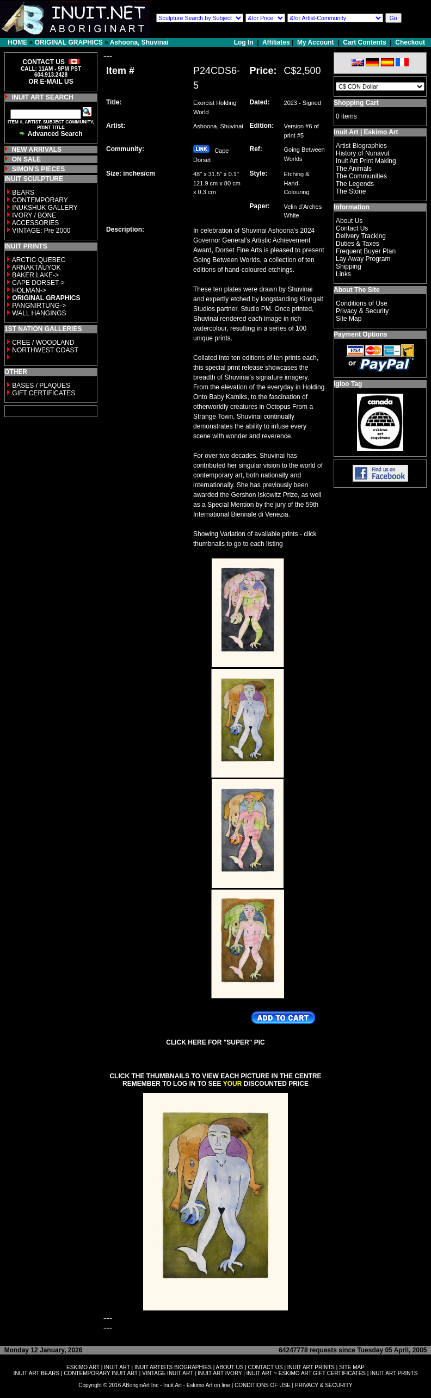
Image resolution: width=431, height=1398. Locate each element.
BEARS (23, 192)
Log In (244, 42)
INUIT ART (117, 1367)
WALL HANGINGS (39, 313)
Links (343, 274)
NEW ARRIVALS (36, 149)
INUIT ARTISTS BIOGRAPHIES (173, 1367)
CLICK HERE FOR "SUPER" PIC (215, 1042)
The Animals (354, 168)
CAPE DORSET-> (38, 283)
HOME (17, 42)
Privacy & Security (362, 311)
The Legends (355, 184)
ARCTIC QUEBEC (39, 260)
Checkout (410, 42)
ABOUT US (229, 1367)
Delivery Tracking (361, 236)
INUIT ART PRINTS (311, 1367)
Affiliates (276, 42)
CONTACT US (265, 1367)
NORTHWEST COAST (44, 350)
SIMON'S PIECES (38, 169)
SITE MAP (352, 1367)
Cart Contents (364, 42)
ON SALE (26, 159)
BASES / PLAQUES (41, 385)
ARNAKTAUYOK (36, 267)
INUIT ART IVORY (220, 1373)
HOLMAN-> (29, 290)
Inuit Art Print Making (366, 161)
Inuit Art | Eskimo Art (366, 132)
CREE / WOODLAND (42, 342)
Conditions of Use (361, 303)
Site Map (348, 318)
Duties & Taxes (357, 243)
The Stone (351, 191)
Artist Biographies (361, 146)
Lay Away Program (363, 259)
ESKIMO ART (83, 1367)
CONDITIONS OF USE (263, 1385)
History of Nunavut (363, 153)
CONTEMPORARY (39, 200)
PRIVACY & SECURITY (324, 1385)
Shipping (348, 266)
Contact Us (352, 228)
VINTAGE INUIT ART (167, 1373)
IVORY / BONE (34, 215)
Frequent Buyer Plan (366, 251)
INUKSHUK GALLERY (45, 208)
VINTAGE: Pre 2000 (41, 230)
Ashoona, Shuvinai (139, 42)
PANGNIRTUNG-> (39, 305)
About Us (349, 221)
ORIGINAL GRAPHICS (69, 42)
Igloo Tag (348, 384)
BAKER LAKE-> (35, 275)
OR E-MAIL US (50, 81)
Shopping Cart (356, 103)
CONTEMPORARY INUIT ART (101, 1373)
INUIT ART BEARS (36, 1373)
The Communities (361, 176)
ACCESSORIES (35, 223)
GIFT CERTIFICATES (43, 393)
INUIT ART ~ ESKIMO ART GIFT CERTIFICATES (306, 1373)
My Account (315, 42)
